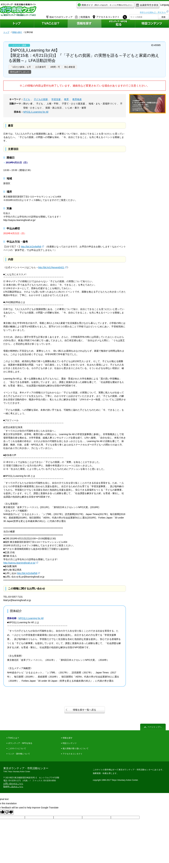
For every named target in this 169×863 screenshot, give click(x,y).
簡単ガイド (90, 6)
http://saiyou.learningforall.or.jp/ (19, 562)
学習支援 (56, 99)
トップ (6, 32)
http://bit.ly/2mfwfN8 (31, 246)
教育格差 (77, 99)
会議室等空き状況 (132, 6)
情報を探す (17, 32)
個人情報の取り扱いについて (75, 748)
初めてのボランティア (60, 16)
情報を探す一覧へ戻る (84, 709)
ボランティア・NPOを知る (20, 743)
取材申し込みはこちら (13, 786)
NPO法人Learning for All (35, 112)
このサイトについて (17, 748)
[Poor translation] (9, 812)
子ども (26, 99)
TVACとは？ (13, 738)
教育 (66, 99)
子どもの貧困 (41, 99)
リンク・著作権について (19, 754)
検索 (164, 16)
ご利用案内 (82, 16)
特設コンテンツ (70, 743)
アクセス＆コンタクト (73, 754)
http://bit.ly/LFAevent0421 (51, 267)
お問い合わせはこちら (13, 783)
